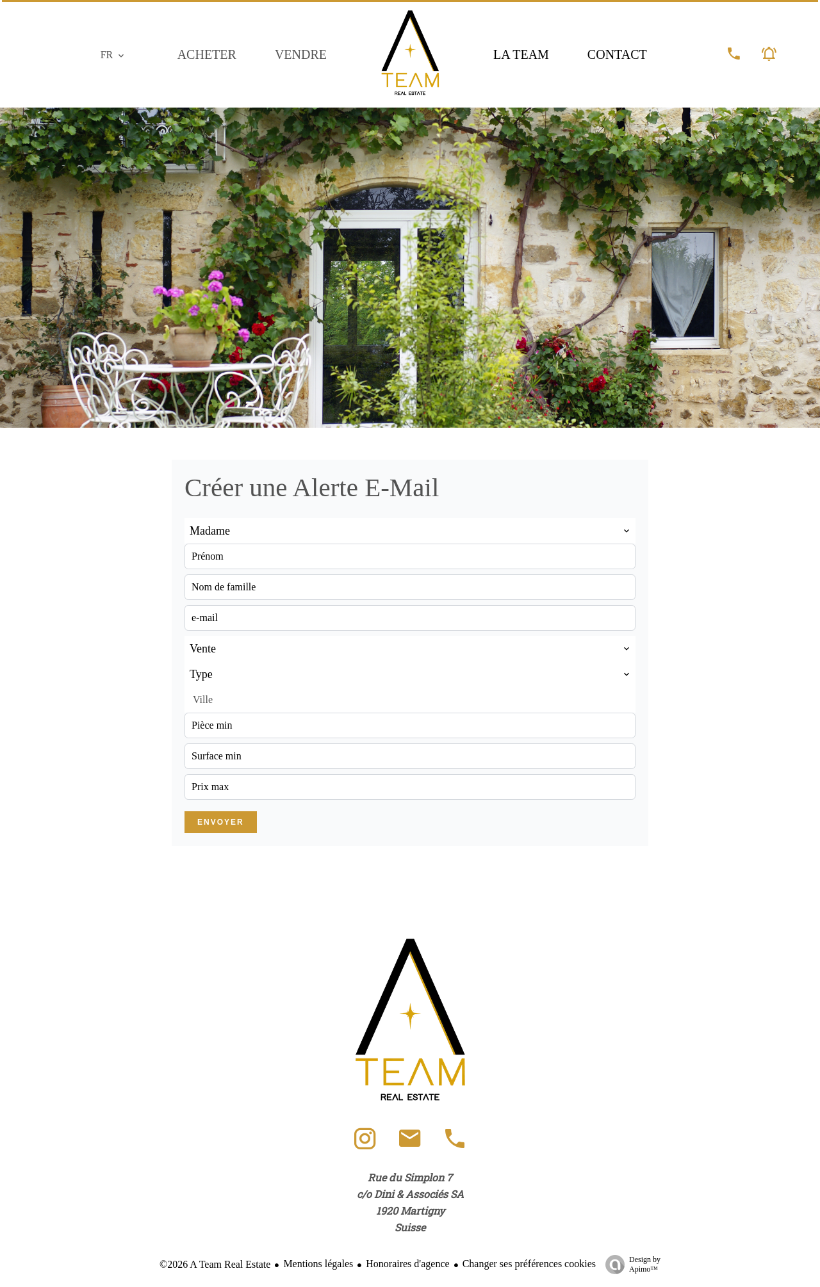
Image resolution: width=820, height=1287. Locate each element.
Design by (629, 1264)
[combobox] (410, 531)
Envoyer (220, 822)
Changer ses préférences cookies (529, 1263)
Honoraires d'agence (407, 1263)
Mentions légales (318, 1263)
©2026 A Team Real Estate (215, 1264)
